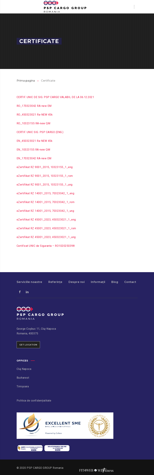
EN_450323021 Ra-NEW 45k (35, 140)
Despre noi (77, 282)
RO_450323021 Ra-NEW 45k (35, 114)
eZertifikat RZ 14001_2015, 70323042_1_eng (45, 193)
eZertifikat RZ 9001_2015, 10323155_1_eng (45, 167)
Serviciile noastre (29, 282)
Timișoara (23, 386)
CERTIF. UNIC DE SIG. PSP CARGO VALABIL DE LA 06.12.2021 (55, 97)
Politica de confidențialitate (34, 400)
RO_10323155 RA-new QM (33, 123)
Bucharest (23, 377)
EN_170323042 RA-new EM (34, 158)
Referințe (55, 282)
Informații (98, 282)
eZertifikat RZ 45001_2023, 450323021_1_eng (46, 219)
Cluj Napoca (24, 369)
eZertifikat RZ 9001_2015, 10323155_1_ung (45, 184)
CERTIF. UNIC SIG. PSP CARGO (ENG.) (40, 132)
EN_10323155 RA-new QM (33, 149)
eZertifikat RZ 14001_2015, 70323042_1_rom (46, 202)
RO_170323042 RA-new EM (34, 105)
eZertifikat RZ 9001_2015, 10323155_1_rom (45, 175)
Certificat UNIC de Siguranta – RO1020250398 (46, 245)
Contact (130, 282)
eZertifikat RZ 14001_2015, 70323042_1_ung (45, 210)
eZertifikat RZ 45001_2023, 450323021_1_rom (46, 228)
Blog (114, 282)
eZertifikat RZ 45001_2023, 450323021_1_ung (46, 237)
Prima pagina (26, 80)
